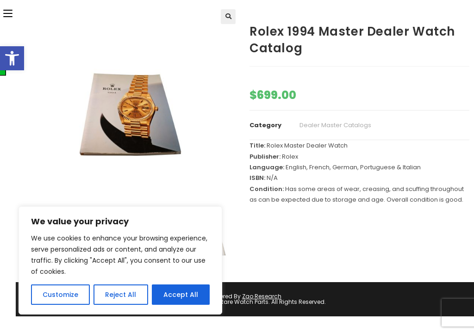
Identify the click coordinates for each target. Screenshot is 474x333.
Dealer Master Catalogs (335, 125)
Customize (60, 294)
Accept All (180, 294)
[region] (120, 260)
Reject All (120, 294)
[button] (12, 58)
